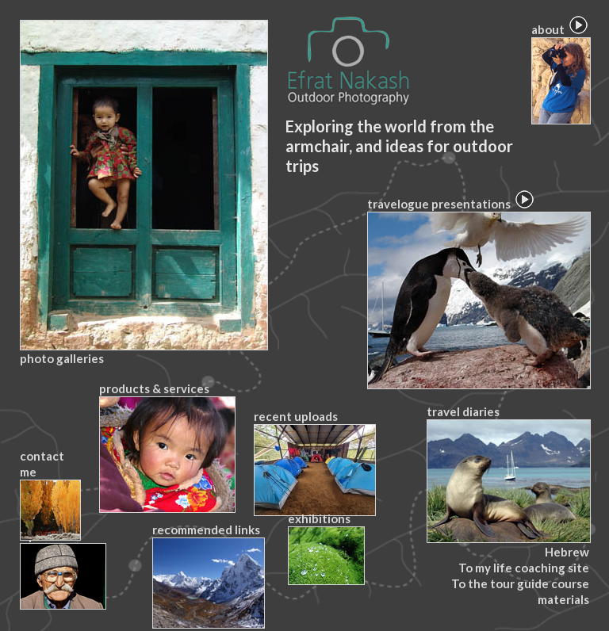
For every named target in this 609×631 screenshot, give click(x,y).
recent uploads (314, 462)
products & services (166, 447)
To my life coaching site (523, 567)
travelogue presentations (478, 293)
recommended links (207, 575)
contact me (49, 495)
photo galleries (143, 192)
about (560, 73)
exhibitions (325, 548)
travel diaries (508, 473)
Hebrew (567, 552)
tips (62, 569)
